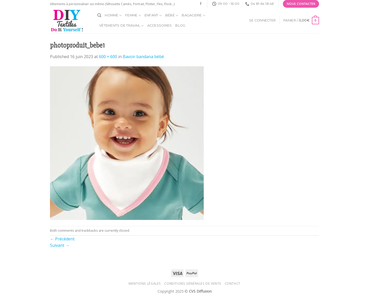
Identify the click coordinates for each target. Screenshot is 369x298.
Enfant (153, 15)
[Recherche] (99, 15)
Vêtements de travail (121, 25)
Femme (133, 15)
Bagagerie (193, 15)
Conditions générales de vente (192, 283)
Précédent (62, 239)
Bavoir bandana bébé (143, 56)
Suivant (59, 245)
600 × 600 (108, 56)
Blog (180, 25)
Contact (232, 283)
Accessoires (159, 25)
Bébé (171, 15)
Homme (113, 15)
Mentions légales (145, 283)
